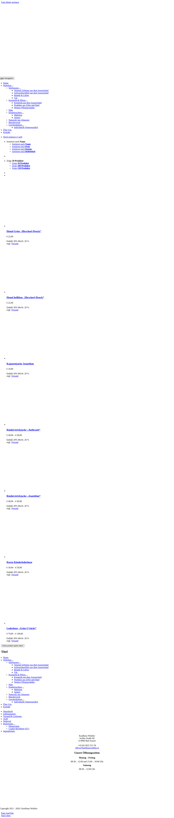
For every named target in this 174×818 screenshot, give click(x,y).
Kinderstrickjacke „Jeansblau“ (24, 495)
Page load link (7, 813)
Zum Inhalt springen (10, 2)
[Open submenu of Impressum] (14, 724)
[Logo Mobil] (87, 75)
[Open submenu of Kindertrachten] (23, 113)
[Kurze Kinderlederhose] (30, 557)
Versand (14, 243)
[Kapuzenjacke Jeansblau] (30, 358)
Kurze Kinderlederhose (19, 562)
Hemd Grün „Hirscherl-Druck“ (24, 231)
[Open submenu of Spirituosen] (20, 88)
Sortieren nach (16, 141)
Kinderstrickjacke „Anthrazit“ (23, 429)
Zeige (15, 161)
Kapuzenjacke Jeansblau (20, 363)
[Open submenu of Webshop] (12, 86)
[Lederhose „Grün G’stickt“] (30, 623)
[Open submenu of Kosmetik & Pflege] (26, 675)
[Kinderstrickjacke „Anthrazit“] (30, 424)
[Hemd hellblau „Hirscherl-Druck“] (30, 292)
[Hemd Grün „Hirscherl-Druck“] (30, 226)
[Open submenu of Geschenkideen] (23, 125)
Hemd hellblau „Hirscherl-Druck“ (25, 297)
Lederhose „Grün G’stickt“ (21, 628)
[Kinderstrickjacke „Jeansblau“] (30, 491)
